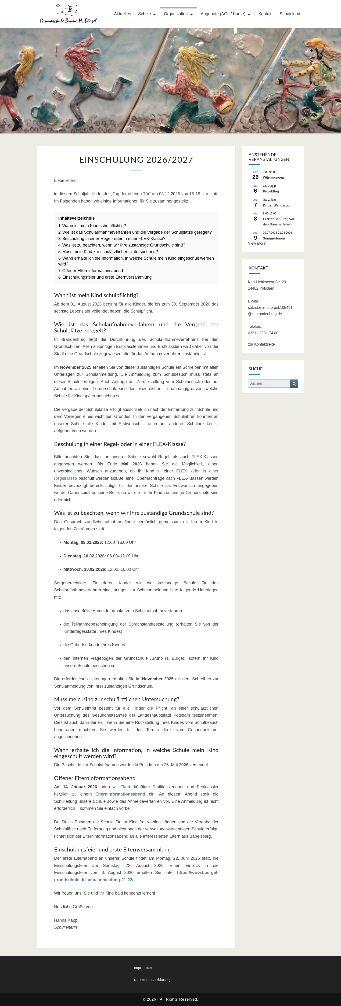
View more (257, 243)
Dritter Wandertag (277, 205)
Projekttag (271, 191)
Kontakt (265, 13)
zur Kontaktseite (261, 344)
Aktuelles (122, 13)
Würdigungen (273, 177)
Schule (144, 13)
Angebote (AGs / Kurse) (223, 13)
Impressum (143, 968)
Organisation (176, 13)
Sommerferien (274, 238)
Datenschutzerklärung (152, 980)
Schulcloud (290, 13)
